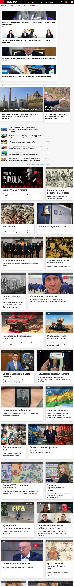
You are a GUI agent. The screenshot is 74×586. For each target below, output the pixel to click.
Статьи (11, 6)
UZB (47, 2)
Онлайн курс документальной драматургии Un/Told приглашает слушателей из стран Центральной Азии (9, 26)
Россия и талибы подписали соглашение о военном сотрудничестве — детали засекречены (27, 26)
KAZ (28, 2)
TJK (37, 2)
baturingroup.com (47, 584)
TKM (42, 2)
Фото (25, 6)
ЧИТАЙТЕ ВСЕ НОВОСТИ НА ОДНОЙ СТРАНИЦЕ (38, 117)
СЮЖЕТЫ (33, 6)
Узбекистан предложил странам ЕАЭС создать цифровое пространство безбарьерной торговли (45, 27)
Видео (19, 6)
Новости (3, 6)
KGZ (33, 2)
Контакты (5, 581)
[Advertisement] (63, 88)
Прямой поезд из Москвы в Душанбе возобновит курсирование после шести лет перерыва (64, 25)
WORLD (52, 2)
